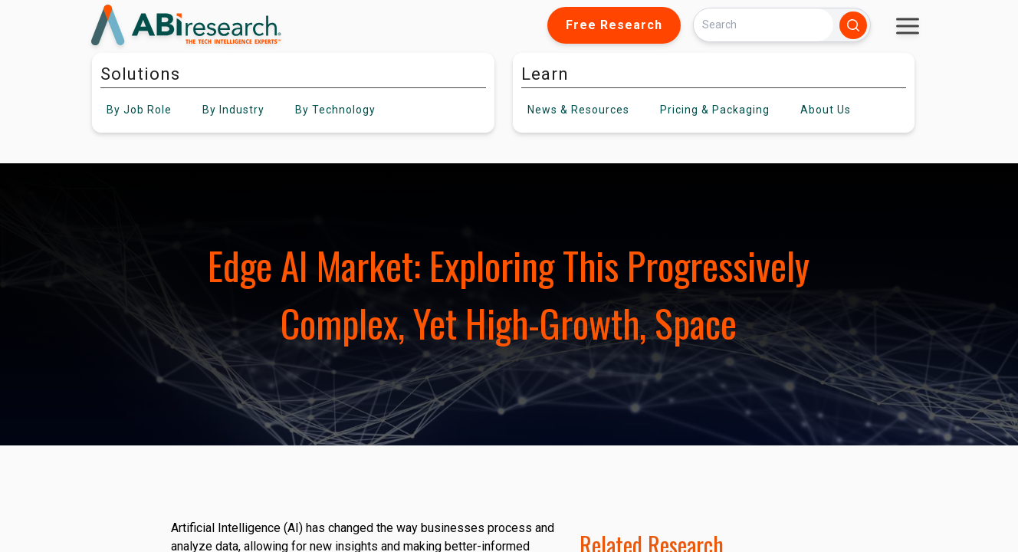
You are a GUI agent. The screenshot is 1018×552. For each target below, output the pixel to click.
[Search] (763, 24)
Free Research (614, 25)
